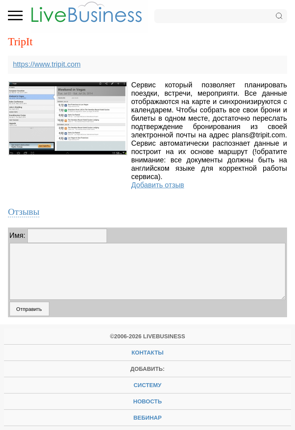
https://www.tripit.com (47, 64)
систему (147, 385)
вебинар (147, 418)
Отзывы (23, 211)
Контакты (148, 352)
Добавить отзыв (157, 185)
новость (147, 401)
